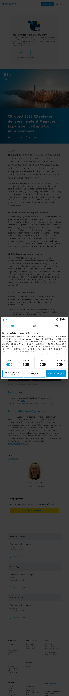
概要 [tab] (57, 326)
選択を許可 (34, 374)
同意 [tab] (12, 326)
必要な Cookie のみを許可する (12, 374)
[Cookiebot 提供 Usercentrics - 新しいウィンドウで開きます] (58, 319)
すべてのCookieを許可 (56, 374)
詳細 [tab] (34, 326)
